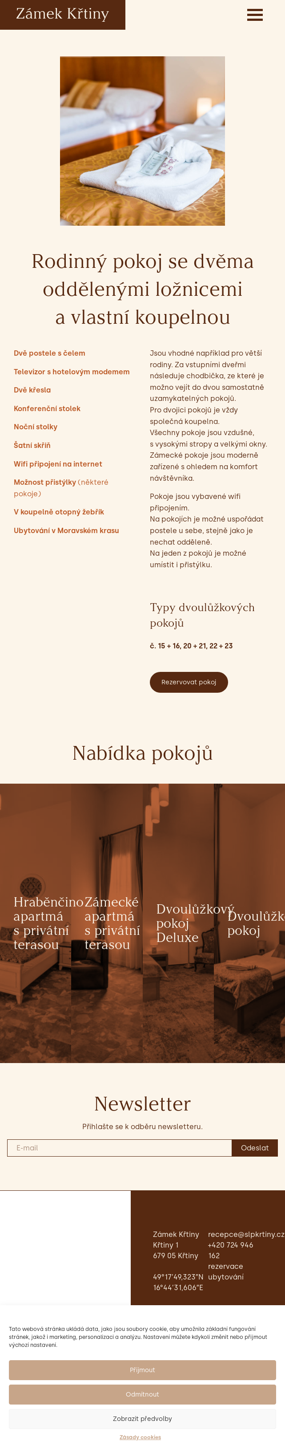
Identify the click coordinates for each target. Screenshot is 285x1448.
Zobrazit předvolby (142, 1419)
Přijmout (142, 1370)
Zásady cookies (140, 1437)
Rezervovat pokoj (189, 682)
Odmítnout (142, 1394)
